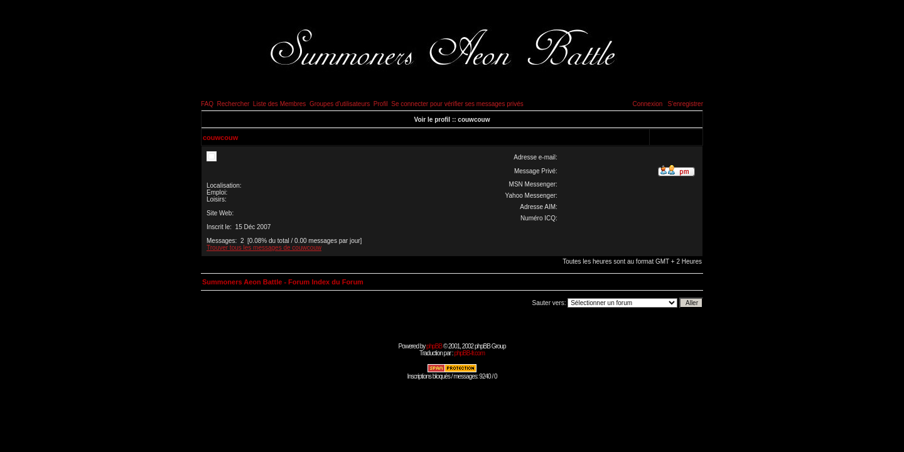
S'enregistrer (685, 103)
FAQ (207, 103)
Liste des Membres (279, 103)
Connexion (647, 103)
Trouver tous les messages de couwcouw (264, 247)
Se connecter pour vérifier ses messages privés (457, 103)
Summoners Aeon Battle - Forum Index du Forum (282, 282)
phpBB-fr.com (469, 353)
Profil (381, 103)
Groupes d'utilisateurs (339, 103)
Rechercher (233, 103)
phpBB (434, 346)
